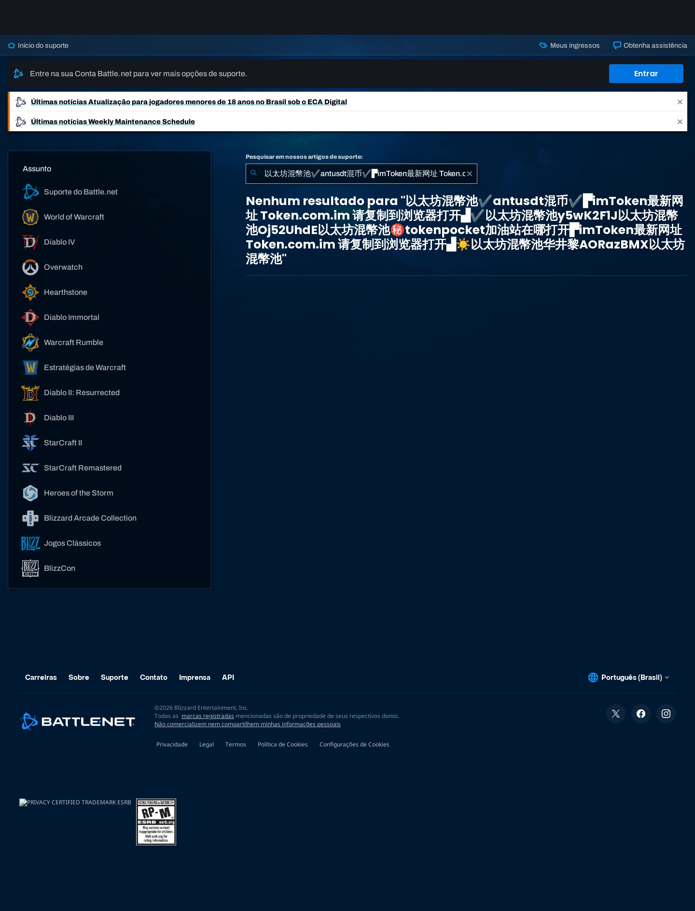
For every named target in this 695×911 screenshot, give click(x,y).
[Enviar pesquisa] (253, 174)
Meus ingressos (569, 45)
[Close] (680, 101)
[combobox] (361, 174)
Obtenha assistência (650, 45)
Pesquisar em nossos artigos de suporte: (304, 156)
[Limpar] (469, 174)
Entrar (646, 73)
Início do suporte (38, 45)
